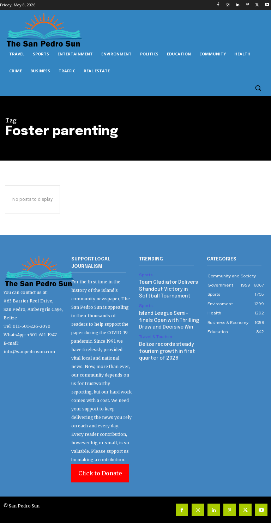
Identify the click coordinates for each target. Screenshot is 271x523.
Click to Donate (100, 473)
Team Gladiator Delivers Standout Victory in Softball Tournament (166, 288)
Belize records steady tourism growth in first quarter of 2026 (165, 347)
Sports (145, 274)
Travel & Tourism (155, 334)
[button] (257, 88)
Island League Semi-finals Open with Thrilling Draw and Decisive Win (168, 318)
